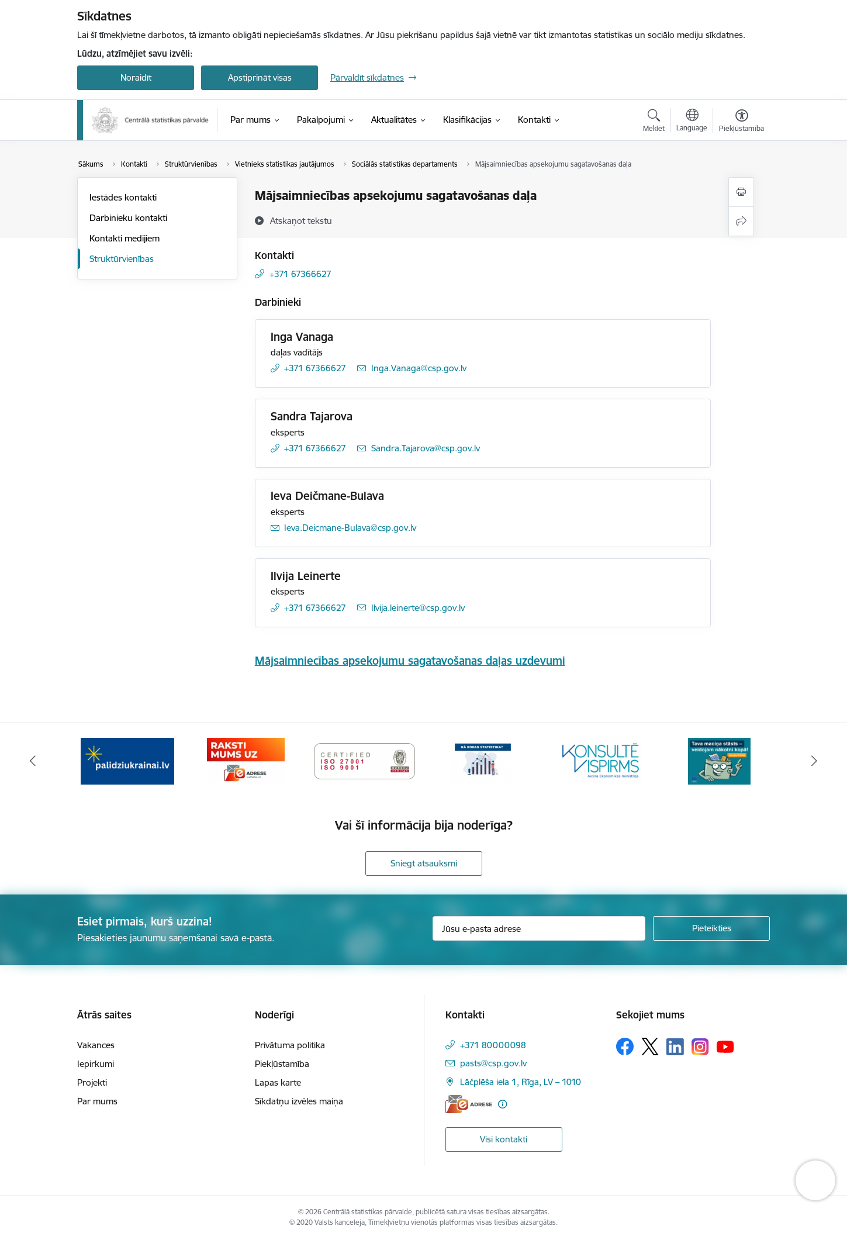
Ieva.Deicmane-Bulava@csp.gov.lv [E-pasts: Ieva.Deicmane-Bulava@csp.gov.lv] (350, 527)
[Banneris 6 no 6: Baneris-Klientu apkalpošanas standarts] (601, 760)
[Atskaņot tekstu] (301, 220)
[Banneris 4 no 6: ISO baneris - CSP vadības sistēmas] (364, 760)
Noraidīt (135, 77)
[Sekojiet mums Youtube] (725, 1046)
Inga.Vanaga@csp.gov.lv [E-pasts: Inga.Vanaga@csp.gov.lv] (418, 368)
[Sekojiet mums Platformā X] (650, 1046)
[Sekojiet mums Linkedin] (675, 1047)
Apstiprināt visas (260, 77)
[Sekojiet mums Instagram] (700, 1046)
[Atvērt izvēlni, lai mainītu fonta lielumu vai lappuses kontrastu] (741, 122)
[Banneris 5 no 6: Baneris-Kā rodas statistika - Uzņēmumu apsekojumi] (483, 760)
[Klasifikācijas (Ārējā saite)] (467, 120)
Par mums (97, 1101)
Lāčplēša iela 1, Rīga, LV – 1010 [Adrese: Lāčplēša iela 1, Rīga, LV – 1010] (520, 1081)
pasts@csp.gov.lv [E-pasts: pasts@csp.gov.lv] (493, 1063)
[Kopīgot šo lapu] (741, 221)
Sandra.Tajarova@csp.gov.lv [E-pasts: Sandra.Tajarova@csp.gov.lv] (425, 448)
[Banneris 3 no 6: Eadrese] (246, 760)
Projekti (92, 1082)
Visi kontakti (503, 1139)
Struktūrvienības (121, 258)
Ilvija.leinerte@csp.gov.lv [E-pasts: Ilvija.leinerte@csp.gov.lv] (418, 607)
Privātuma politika (290, 1045)
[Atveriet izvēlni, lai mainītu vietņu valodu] (691, 121)
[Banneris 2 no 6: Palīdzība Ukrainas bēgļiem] (127, 760)
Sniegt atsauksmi (423, 863)
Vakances (96, 1045)
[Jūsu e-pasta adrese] (539, 928)
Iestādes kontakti (123, 197)
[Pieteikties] (711, 928)
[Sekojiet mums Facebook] (625, 1046)
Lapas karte (278, 1082)
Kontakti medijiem (124, 238)
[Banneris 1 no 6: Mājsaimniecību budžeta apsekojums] (719, 760)
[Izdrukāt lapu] (741, 192)
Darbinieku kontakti (128, 217)
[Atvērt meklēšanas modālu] (653, 122)
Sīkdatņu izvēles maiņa (299, 1101)
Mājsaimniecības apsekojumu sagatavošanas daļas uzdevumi (410, 661)
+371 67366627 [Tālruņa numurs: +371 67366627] (300, 273)
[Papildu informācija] (502, 1104)
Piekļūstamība (282, 1063)
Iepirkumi (95, 1063)
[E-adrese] (468, 1104)
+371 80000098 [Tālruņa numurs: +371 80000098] (493, 1045)
